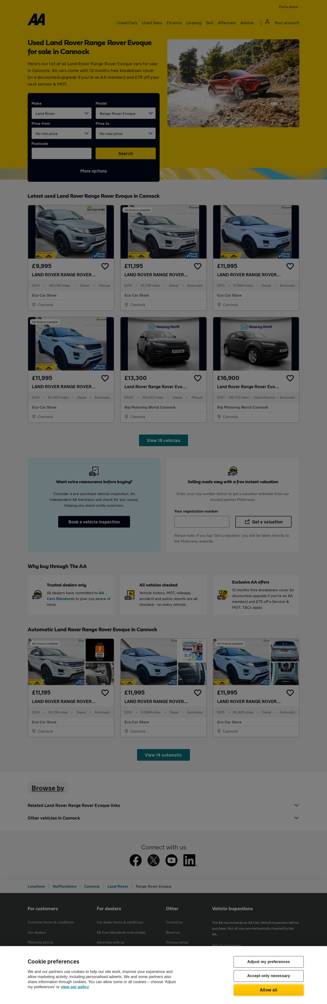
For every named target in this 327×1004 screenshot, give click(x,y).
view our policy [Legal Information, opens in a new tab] (75, 987)
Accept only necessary (268, 976)
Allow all (269, 989)
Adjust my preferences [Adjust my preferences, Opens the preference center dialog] (268, 962)
